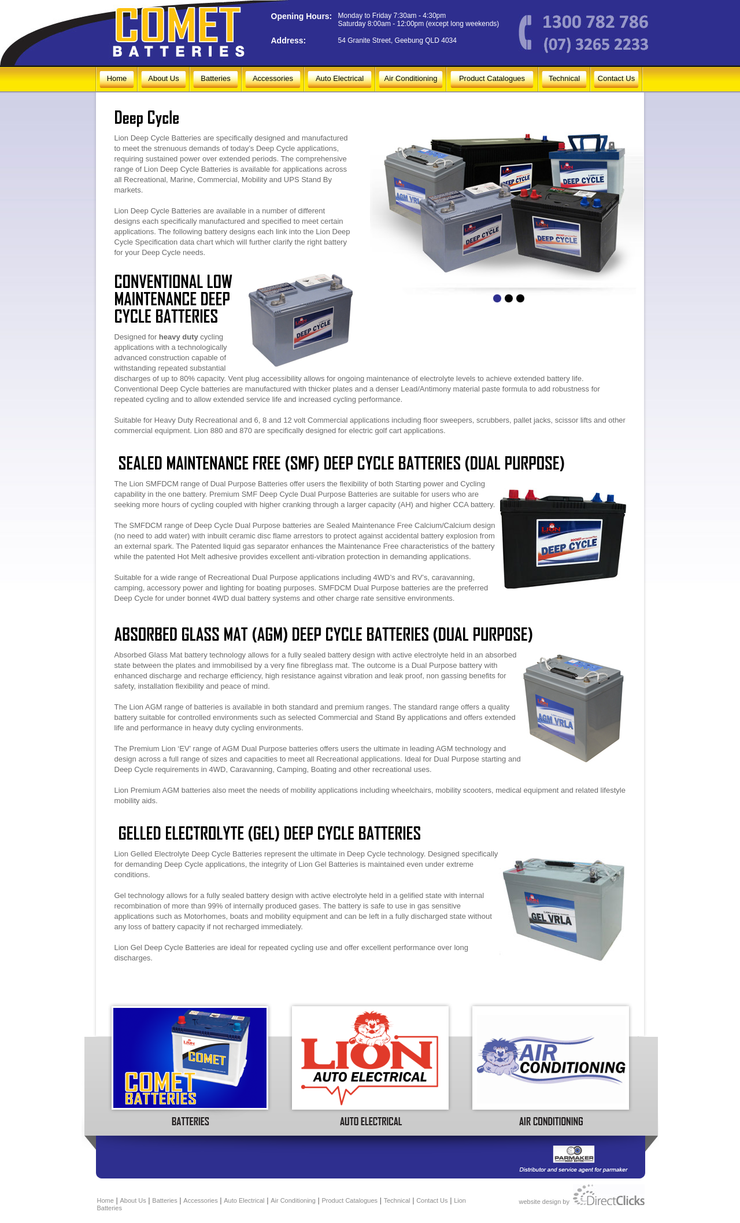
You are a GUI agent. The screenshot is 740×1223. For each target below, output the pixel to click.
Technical (564, 78)
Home (117, 78)
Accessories (273, 78)
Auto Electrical (340, 78)
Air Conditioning (411, 78)
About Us (163, 78)
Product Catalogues (492, 78)
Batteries (219, 78)
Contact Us (616, 78)
